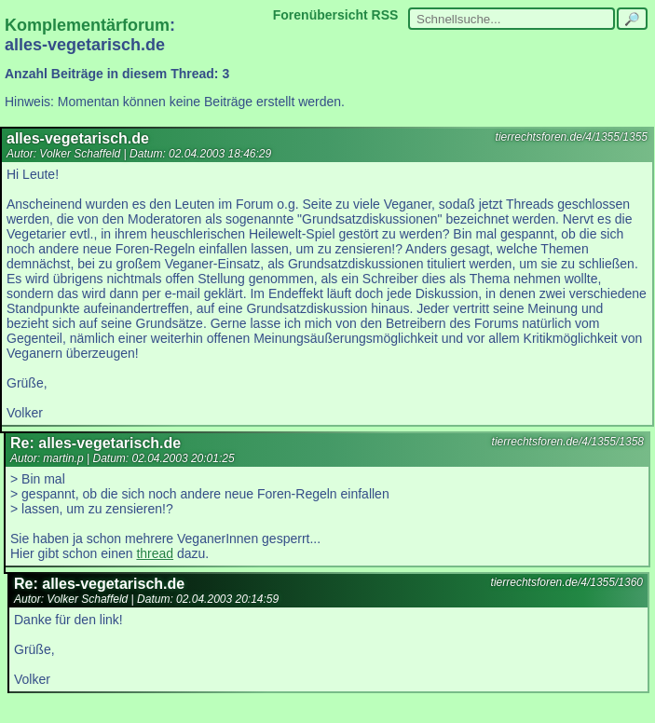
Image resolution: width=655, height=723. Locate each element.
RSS (385, 14)
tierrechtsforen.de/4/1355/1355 (572, 136)
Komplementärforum (87, 25)
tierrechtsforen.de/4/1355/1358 (568, 441)
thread (154, 553)
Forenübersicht (320, 14)
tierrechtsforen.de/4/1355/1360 (567, 582)
